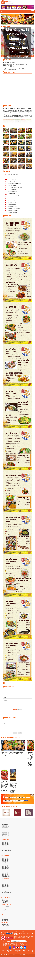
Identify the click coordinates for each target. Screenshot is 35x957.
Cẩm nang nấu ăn (5, 855)
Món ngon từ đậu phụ (5, 835)
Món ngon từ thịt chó (5, 834)
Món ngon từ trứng (5, 827)
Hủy (19, 709)
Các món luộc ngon (5, 885)
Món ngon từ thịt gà (5, 828)
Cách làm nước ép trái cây (6, 850)
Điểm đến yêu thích (5, 920)
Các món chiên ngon (5, 888)
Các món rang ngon (5, 887)
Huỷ (20, 732)
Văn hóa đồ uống (5, 919)
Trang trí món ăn (4, 902)
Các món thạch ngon (5, 844)
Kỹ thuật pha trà (4, 845)
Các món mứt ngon (5, 858)
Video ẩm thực (4, 922)
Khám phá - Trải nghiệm (6, 915)
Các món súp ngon (5, 873)
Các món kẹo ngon (5, 857)
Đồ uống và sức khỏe (5, 910)
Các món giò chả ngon (6, 876)
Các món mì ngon (5, 861)
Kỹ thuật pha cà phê (5, 846)
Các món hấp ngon (5, 883)
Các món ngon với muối (6, 891)
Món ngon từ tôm (5, 825)
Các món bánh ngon (5, 859)
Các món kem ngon (5, 843)
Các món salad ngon (5, 870)
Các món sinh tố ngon (5, 849)
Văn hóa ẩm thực (5, 918)
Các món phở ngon (5, 862)
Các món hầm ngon (5, 886)
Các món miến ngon (5, 865)
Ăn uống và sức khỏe (6, 904)
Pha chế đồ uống (5, 839)
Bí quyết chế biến (5, 879)
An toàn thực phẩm (5, 907)
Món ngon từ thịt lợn (5, 833)
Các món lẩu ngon (5, 860)
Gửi (15, 709)
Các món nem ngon (5, 869)
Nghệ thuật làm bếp (6, 897)
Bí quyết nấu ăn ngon (5, 901)
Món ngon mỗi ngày (5, 820)
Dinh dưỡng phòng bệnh (6, 909)
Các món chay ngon (5, 875)
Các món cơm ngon (5, 867)
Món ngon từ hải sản (5, 826)
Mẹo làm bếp (4, 899)
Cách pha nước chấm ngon (6, 892)
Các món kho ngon (5, 884)
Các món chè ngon (5, 842)
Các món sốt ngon (5, 880)
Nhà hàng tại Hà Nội (6, 27)
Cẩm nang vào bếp (5, 900)
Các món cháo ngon (5, 868)
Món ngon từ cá (4, 823)
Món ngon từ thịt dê (5, 831)
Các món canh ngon (5, 874)
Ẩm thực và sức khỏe (5, 906)
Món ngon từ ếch (5, 824)
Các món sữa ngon (5, 841)
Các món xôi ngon (5, 866)
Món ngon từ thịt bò (5, 832)
